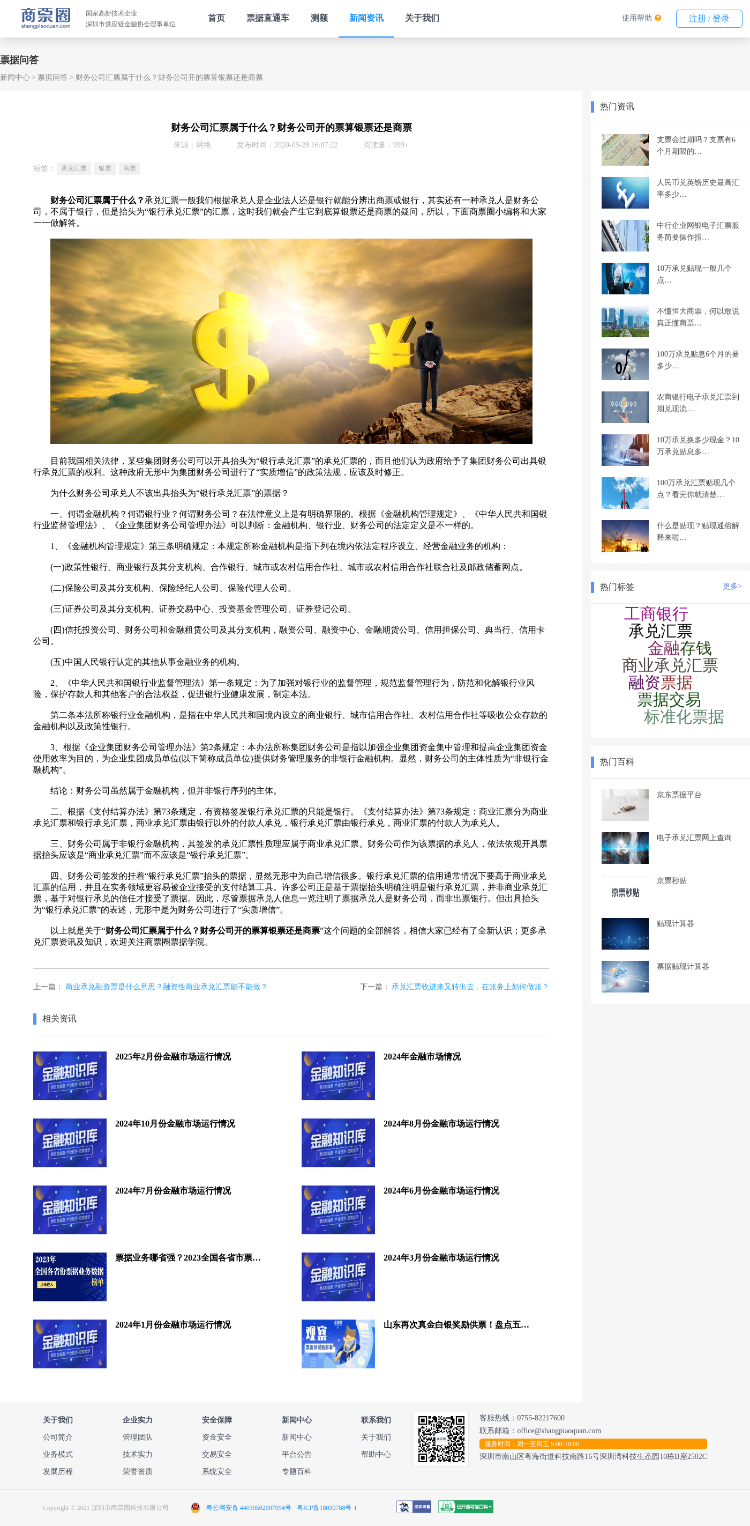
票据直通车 (267, 18)
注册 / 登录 (709, 18)
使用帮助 (637, 18)
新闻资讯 (366, 18)
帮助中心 (376, 1454)
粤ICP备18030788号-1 (327, 1508)
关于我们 (422, 18)
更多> (732, 586)
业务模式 (58, 1454)
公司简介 (58, 1437)
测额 (319, 18)
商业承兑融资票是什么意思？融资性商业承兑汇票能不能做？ (166, 987)
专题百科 (297, 1472)
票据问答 (53, 77)
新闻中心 (15, 77)
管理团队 (138, 1437)
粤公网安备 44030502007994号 (248, 1508)
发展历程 (58, 1472)
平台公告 (297, 1454)
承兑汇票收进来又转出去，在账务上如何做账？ (470, 987)
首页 (216, 18)
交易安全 (217, 1454)
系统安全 (217, 1472)
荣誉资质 (138, 1472)
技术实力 (138, 1454)
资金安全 (217, 1437)
